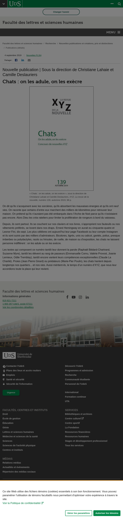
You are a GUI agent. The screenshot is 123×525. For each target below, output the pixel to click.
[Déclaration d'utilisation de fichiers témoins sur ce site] (61, 503)
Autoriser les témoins (106, 513)
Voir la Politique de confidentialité (21, 503)
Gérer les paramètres (78, 513)
